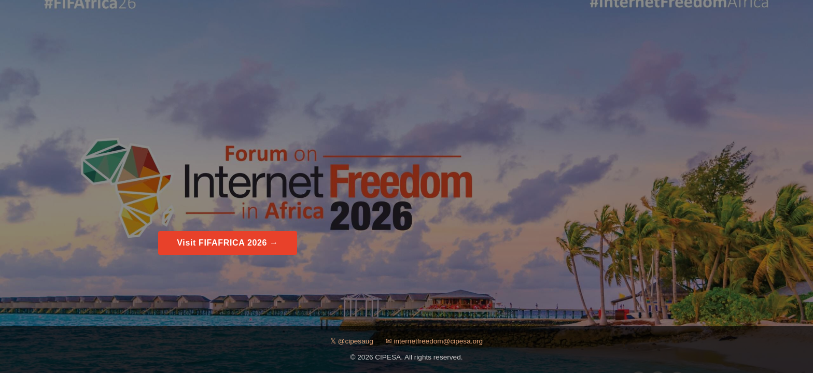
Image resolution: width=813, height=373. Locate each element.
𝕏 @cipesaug (351, 341)
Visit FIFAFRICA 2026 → (227, 242)
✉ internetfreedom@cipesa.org (434, 341)
